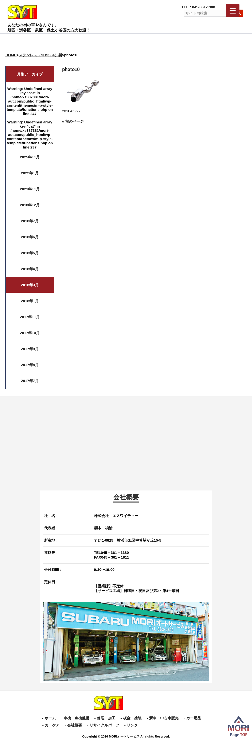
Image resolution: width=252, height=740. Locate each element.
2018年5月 (30, 253)
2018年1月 (30, 301)
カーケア (52, 725)
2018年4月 (30, 269)
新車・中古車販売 (164, 718)
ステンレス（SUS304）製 (40, 55)
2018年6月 (30, 237)
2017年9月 (30, 349)
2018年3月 (30, 285)
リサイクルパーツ (104, 725)
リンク (132, 725)
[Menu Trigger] (232, 10)
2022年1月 (30, 173)
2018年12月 (30, 205)
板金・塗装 (132, 718)
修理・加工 (106, 718)
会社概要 (74, 725)
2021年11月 (30, 189)
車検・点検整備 (76, 718)
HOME (10, 55)
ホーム (50, 718)
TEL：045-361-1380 (198, 7)
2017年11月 (30, 317)
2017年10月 (30, 333)
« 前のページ (73, 121)
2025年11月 (30, 157)
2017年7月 (30, 381)
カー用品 (193, 718)
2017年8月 (30, 365)
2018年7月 (30, 221)
